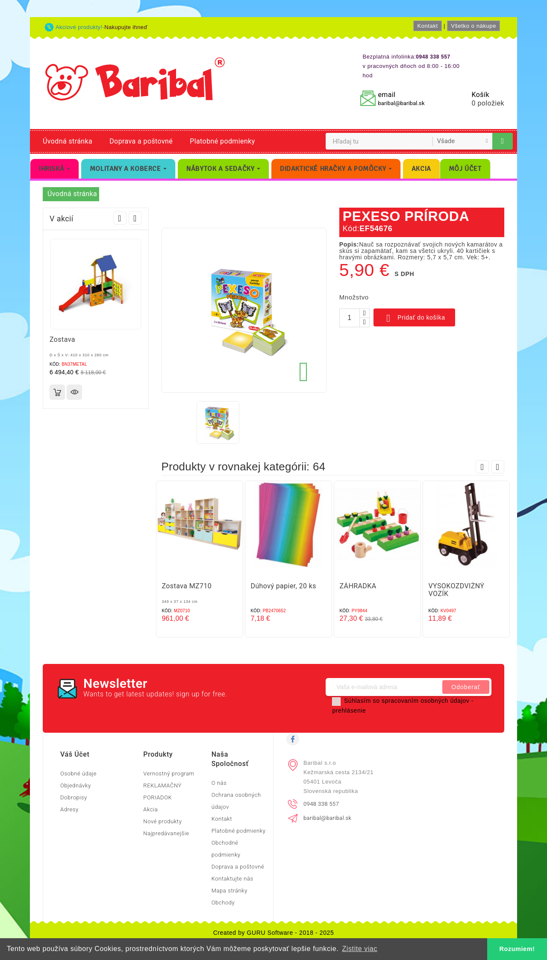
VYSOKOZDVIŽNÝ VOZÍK (457, 590)
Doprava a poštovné (141, 141)
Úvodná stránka (67, 141)
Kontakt (427, 26)
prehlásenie (349, 710)
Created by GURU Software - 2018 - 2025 (273, 932)
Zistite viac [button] (359, 948)
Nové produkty (162, 821)
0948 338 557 (321, 804)
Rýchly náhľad (74, 392)
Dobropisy (73, 797)
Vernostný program (168, 773)
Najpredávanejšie (166, 833)
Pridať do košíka (414, 318)
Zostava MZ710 (187, 586)
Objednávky (75, 785)
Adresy (69, 809)
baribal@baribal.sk (401, 103)
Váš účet (74, 754)
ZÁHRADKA (358, 586)
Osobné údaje (78, 773)
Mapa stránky (229, 890)
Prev (119, 218)
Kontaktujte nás (232, 878)
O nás (219, 783)
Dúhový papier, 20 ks (283, 586)
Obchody (223, 902)
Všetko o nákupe (473, 26)
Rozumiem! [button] (517, 948)
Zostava (62, 339)
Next (135, 218)
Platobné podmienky (222, 141)
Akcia (150, 809)
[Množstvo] (349, 317)
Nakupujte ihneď (125, 27)
